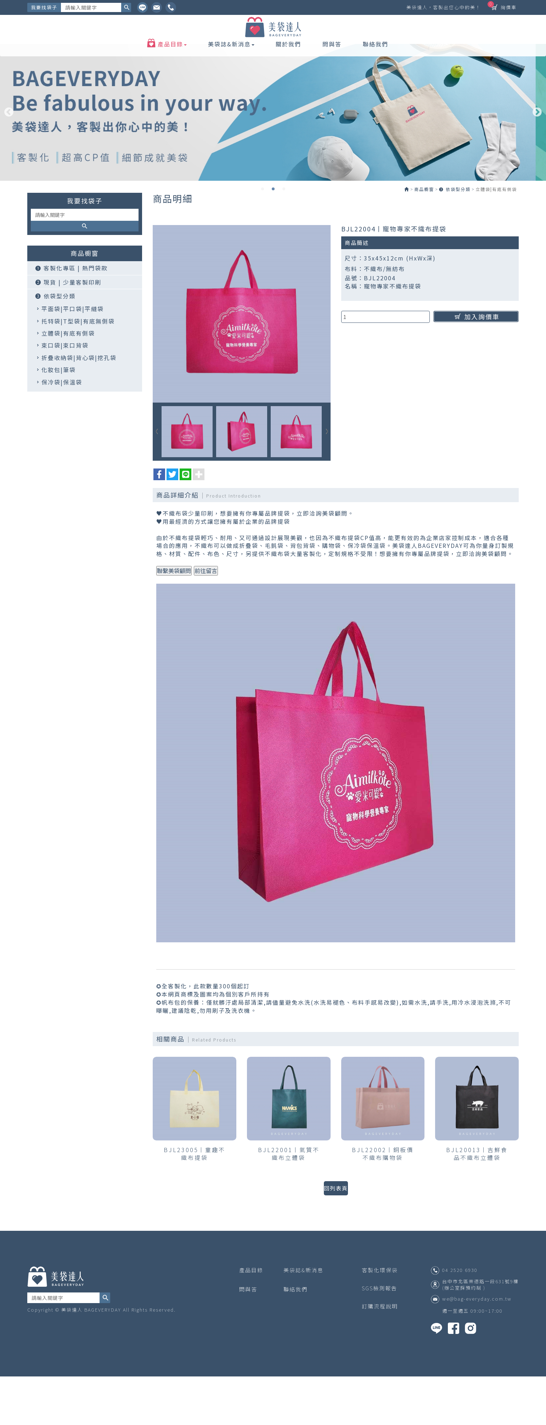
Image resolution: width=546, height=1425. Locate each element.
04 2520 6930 (460, 1319)
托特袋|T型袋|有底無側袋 (78, 370)
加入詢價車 (476, 366)
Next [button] (537, 147)
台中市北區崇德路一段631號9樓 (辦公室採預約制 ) (480, 1333)
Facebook (170, 7)
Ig (156, 7)
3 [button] (283, 224)
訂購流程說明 (380, 1355)
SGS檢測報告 (379, 1337)
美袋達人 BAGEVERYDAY (273, 40)
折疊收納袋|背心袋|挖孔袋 (79, 407)
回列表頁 (336, 1236)
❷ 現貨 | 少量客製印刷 (68, 331)
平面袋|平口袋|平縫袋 (72, 358)
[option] (273, 147)
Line (142, 7)
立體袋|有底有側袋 (68, 383)
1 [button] (262, 224)
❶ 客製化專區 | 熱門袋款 (71, 318)
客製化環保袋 (380, 1318)
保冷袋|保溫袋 (61, 431)
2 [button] (273, 224)
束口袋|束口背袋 (65, 395)
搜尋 (126, 7)
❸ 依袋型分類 (55, 345)
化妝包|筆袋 (58, 419)
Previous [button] (9, 147)
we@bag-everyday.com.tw (477, 1348)
